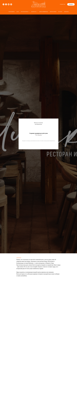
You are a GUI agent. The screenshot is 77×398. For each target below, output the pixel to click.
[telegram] (6, 4)
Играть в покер (53, 11)
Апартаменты (11, 11)
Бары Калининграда (43, 11)
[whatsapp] (8, 4)
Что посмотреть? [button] (25, 11)
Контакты (66, 11)
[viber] (11, 4)
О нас (18, 11)
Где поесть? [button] (34, 11)
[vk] (3, 4)
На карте (60, 11)
